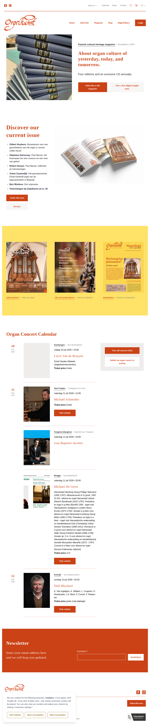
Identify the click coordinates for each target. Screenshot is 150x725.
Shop (110, 23)
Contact (123, 5)
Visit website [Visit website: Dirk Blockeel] (64, 609)
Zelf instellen (15, 715)
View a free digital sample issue (127, 87)
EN (143, 5)
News (114, 5)
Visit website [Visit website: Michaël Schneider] (64, 413)
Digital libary (124, 23)
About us (92, 5)
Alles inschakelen (57, 715)
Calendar (105, 5)
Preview (17, 206)
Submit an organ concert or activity (122, 361)
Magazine (98, 23)
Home (72, 23)
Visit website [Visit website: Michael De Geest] (64, 561)
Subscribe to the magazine (92, 87)
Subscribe (84, 23)
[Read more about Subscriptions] (26, 270)
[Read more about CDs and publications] (75, 270)
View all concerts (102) (122, 350)
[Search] (130, 5)
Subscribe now (136, 703)
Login (140, 23)
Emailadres (82, 651)
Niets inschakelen (35, 715)
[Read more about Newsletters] (123, 270)
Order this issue (17, 198)
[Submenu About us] (97, 5)
